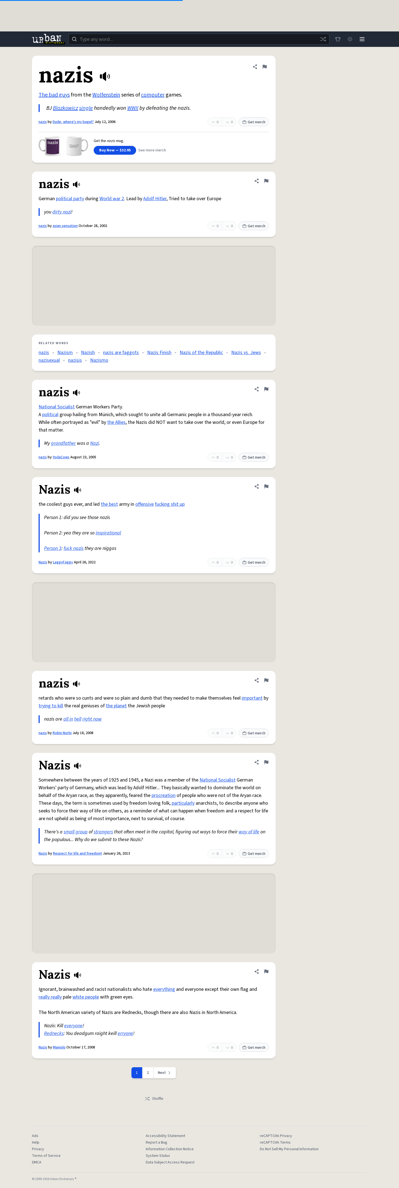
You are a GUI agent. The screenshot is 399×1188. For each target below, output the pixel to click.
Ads (35, 1136)
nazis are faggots (121, 352)
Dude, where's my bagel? (73, 122)
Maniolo (59, 1047)
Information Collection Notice (170, 1149)
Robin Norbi (62, 733)
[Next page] (164, 1072)
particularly (183, 803)
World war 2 (111, 198)
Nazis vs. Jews (246, 352)
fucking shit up (170, 504)
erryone (125, 1033)
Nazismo (99, 360)
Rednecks (54, 1033)
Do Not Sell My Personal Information (289, 1149)
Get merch (253, 122)
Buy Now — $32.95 (115, 150)
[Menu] (362, 39)
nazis (43, 122)
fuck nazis (73, 548)
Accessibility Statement (165, 1136)
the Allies (116, 422)
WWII (132, 108)
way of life (249, 831)
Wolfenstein (106, 95)
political (50, 414)
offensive (144, 504)
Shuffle (153, 1098)
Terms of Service (46, 1155)
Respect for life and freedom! (77, 853)
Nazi (94, 443)
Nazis (43, 562)
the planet (116, 705)
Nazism (65, 352)
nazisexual (49, 360)
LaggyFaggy (63, 562)
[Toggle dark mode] (350, 39)
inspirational (108, 532)
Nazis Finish (159, 352)
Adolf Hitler (154, 198)
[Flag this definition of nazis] (264, 66)
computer (153, 95)
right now (92, 719)
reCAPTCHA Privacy (276, 1136)
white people (85, 997)
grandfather (63, 443)
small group (76, 831)
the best (109, 504)
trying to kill (51, 705)
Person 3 (52, 548)
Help (35, 1142)
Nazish (88, 352)
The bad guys (54, 95)
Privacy (38, 1149)
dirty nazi (61, 211)
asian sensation (65, 226)
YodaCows (61, 457)
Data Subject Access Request (170, 1162)
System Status (158, 1155)
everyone (73, 1025)
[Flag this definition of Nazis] (266, 486)
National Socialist (57, 406)
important (252, 698)
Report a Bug (156, 1142)
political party (70, 198)
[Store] (338, 39)
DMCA (36, 1162)
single (86, 108)
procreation (164, 795)
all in (68, 719)
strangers (103, 831)
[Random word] (323, 39)
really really (50, 997)
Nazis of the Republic (201, 352)
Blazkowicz (65, 108)
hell (77, 719)
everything (164, 989)
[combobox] (199, 39)
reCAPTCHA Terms (275, 1142)
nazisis (75, 360)
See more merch (152, 150)
